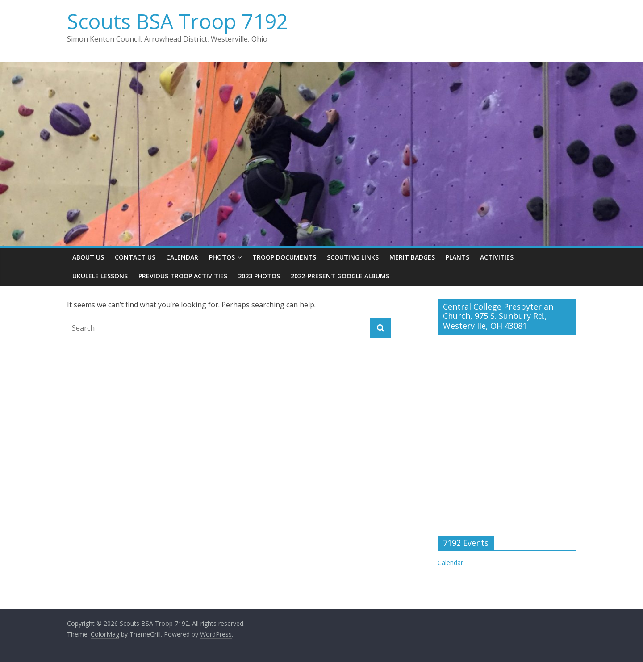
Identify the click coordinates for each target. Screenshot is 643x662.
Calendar (182, 257)
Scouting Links (353, 257)
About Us (88, 257)
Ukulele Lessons (100, 276)
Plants (457, 257)
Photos (222, 257)
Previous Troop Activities (182, 276)
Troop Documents (284, 257)
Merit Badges (412, 257)
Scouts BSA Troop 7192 (177, 21)
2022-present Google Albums (340, 276)
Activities (497, 257)
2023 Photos (259, 276)
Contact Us (135, 257)
